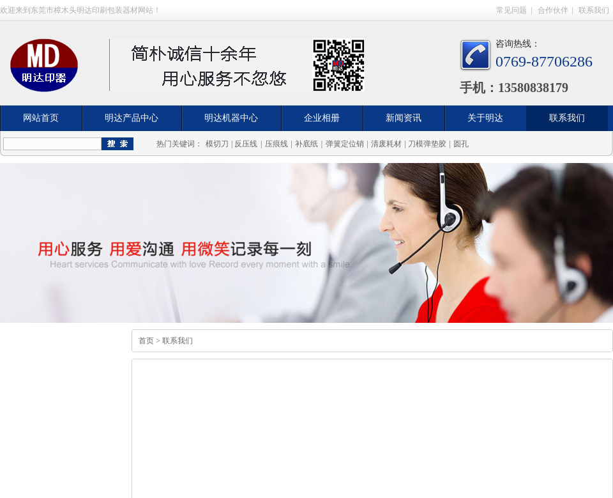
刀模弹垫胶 (427, 143)
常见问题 (511, 10)
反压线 (245, 143)
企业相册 (322, 118)
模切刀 (217, 143)
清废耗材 (386, 143)
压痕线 (276, 143)
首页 (146, 340)
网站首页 (41, 118)
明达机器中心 (231, 118)
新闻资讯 (403, 118)
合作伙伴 (553, 10)
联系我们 (594, 10)
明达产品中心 (131, 118)
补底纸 (306, 143)
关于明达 (485, 118)
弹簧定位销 (345, 143)
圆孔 (461, 143)
